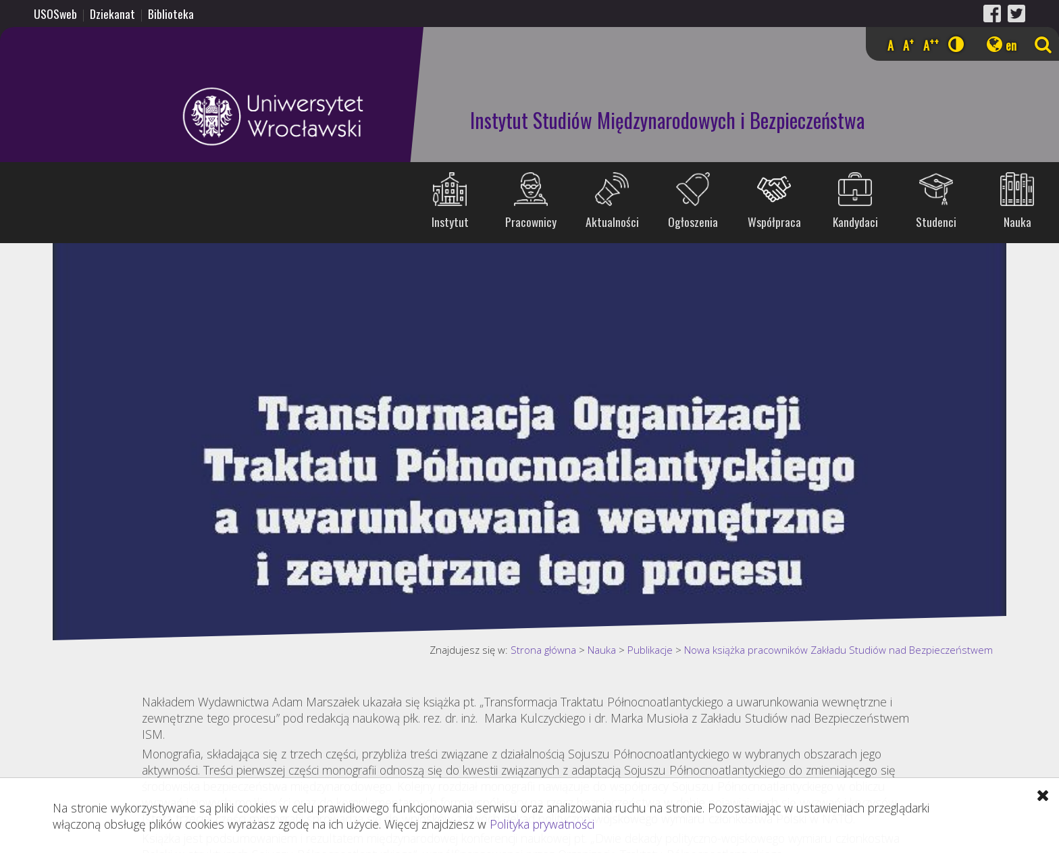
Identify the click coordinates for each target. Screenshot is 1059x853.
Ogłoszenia (693, 221)
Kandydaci (855, 221)
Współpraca (774, 221)
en (1011, 45)
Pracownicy (531, 221)
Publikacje (650, 649)
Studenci (936, 221)
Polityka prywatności (542, 824)
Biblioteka (171, 13)
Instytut (450, 221)
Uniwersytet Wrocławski (185, 116)
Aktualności (612, 221)
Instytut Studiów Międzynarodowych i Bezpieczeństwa (667, 120)
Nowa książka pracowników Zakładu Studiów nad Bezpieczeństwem (838, 649)
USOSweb (55, 13)
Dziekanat (112, 13)
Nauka (1017, 221)
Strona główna (543, 649)
